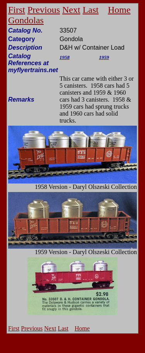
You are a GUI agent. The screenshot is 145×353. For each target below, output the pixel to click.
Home (119, 10)
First (16, 10)
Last (91, 10)
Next (71, 10)
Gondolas (26, 20)
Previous (43, 10)
